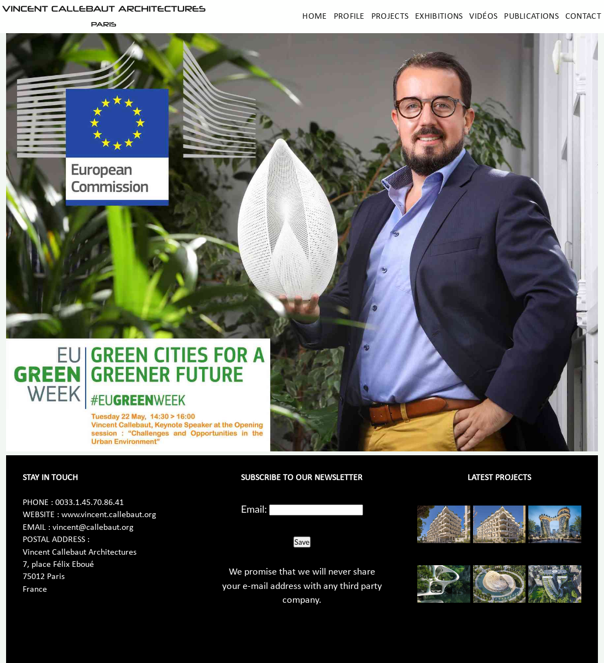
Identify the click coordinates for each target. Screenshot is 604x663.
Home (314, 16)
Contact (583, 16)
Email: (254, 509)
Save (302, 542)
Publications (531, 16)
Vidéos (483, 16)
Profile (349, 16)
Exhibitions (439, 16)
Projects (389, 16)
